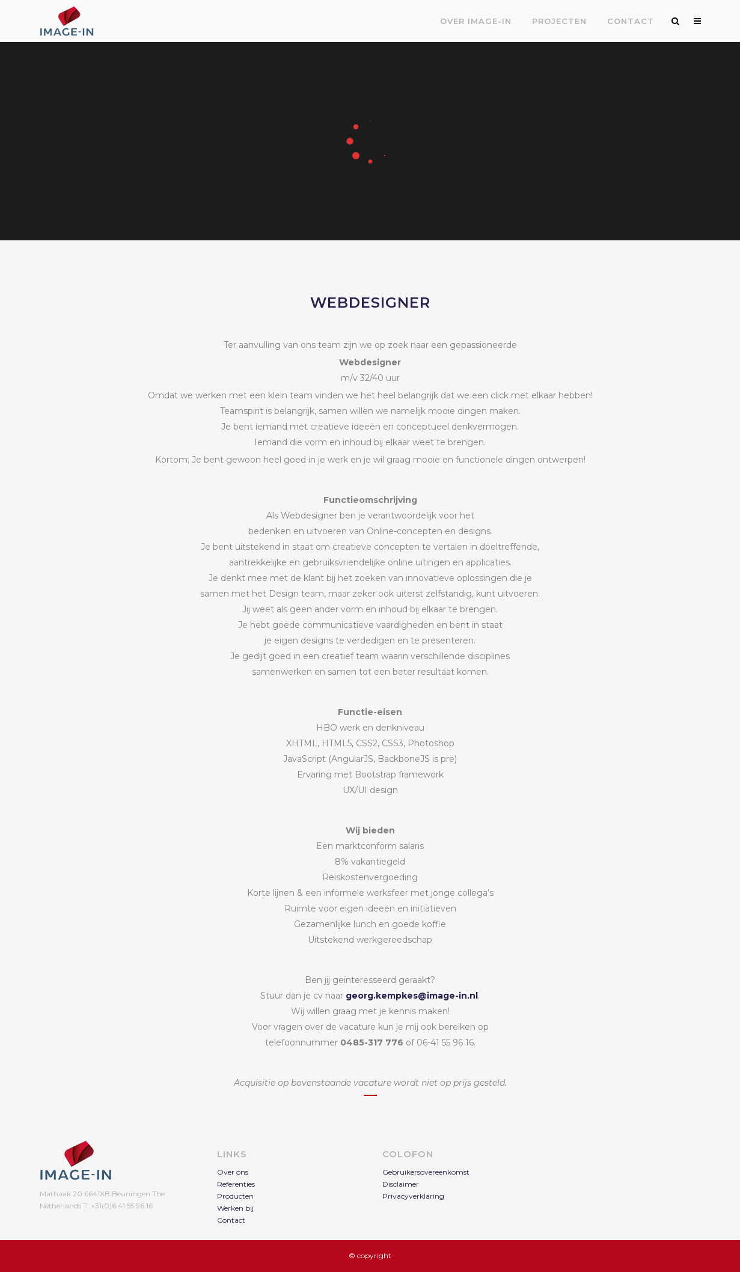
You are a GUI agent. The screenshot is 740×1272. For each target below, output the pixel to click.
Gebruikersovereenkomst (425, 1171)
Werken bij (235, 1208)
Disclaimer (400, 1183)
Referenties (236, 1183)
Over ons (232, 1171)
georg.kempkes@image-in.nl (412, 995)
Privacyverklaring (413, 1195)
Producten (235, 1195)
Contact (231, 1220)
